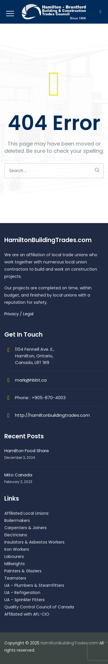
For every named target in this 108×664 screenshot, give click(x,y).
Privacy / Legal (18, 314)
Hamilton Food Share (26, 451)
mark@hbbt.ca (31, 380)
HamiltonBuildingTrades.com (69, 643)
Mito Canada (18, 475)
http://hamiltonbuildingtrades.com (52, 415)
